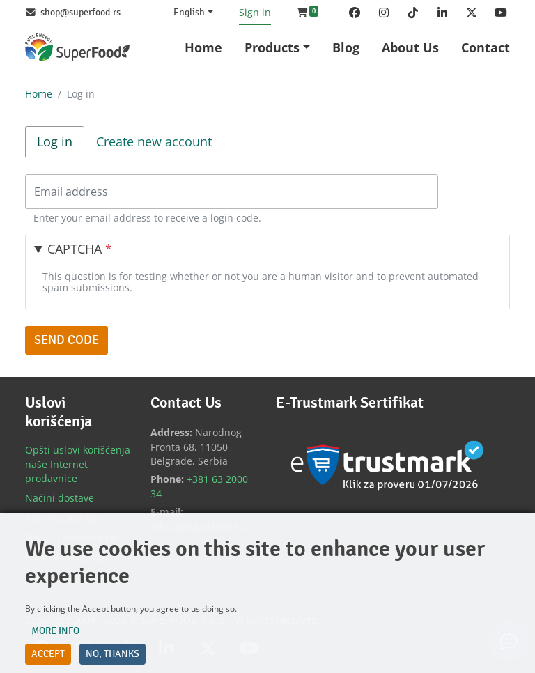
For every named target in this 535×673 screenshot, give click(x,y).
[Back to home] (77, 47)
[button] (307, 12)
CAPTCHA (79, 248)
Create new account (154, 141)
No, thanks (112, 654)
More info (55, 631)
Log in (60, 141)
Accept (48, 654)
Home (38, 93)
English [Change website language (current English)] (189, 12)
